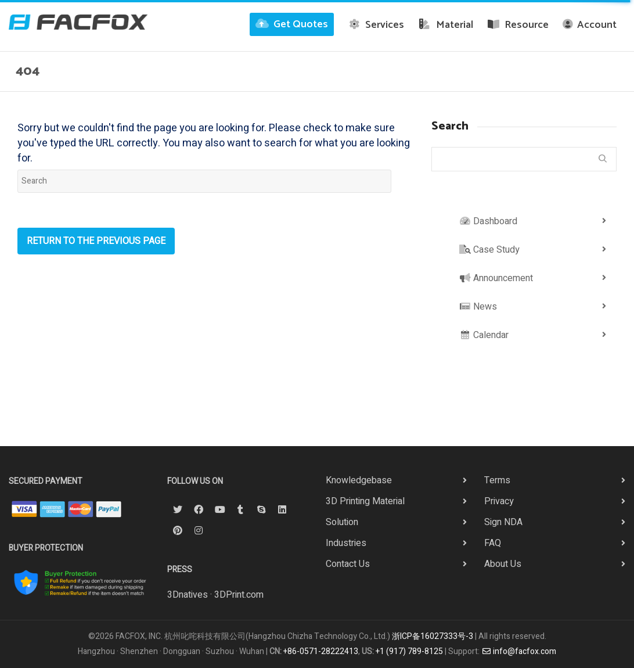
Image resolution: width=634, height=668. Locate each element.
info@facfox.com (519, 651)
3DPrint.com (239, 595)
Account (590, 25)
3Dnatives (187, 595)
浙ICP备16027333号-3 (432, 636)
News (478, 307)
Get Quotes (291, 24)
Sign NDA (503, 522)
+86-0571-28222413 (320, 651)
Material (445, 25)
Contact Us (348, 564)
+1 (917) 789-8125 (409, 651)
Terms (497, 480)
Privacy (499, 501)
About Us (502, 564)
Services (376, 25)
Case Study (489, 250)
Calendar (484, 335)
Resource (518, 25)
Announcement (496, 278)
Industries (346, 543)
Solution (342, 522)
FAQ (492, 543)
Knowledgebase (359, 480)
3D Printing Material (365, 501)
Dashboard (488, 221)
